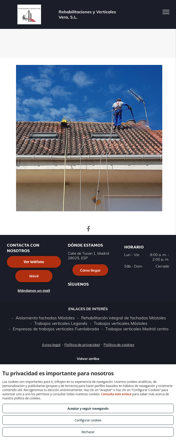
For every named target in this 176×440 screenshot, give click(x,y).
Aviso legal (51, 344)
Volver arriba (88, 358)
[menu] (166, 12)
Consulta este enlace (116, 394)
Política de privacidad (82, 344)
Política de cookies (119, 344)
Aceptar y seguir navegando (87, 408)
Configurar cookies (88, 420)
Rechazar (87, 432)
